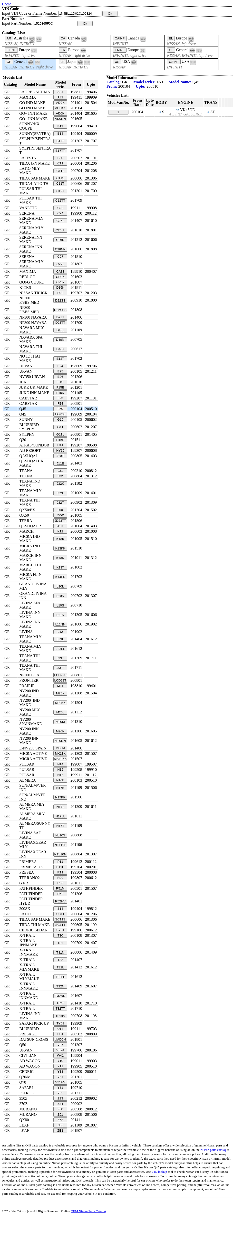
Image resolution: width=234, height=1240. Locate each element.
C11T (60, 183)
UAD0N (60, 1039)
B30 (60, 158)
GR (9, 62)
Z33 (60, 1098)
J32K (60, 483)
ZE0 (60, 1125)
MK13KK (60, 759)
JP (63, 62)
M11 (60, 686)
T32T (60, 1003)
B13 (60, 126)
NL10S (60, 835)
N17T (60, 826)
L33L (60, 639)
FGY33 (60, 414)
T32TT (60, 1008)
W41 (60, 1055)
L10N (60, 596)
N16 (60, 775)
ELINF (11, 50)
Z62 (60, 1120)
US (117, 62)
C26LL (60, 230)
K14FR (60, 577)
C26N (60, 240)
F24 (60, 403)
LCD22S (60, 675)
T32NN (60, 996)
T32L (60, 967)
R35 (60, 883)
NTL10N (60, 854)
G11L (60, 434)
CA (63, 38)
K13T (60, 567)
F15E (60, 387)
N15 (60, 769)
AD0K (60, 102)
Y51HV (60, 1082)
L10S (60, 605)
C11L (60, 171)
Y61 (60, 1087)
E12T (60, 358)
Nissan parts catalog (213, 1150)
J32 (60, 476)
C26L (60, 221)
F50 (60, 409)
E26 (60, 377)
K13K (60, 539)
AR (9, 38)
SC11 (60, 914)
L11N (60, 615)
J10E (60, 456)
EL (171, 38)
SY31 (60, 930)
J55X (60, 515)
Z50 (60, 1109)
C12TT (60, 200)
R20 (60, 878)
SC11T (60, 925)
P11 (60, 861)
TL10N (60, 1016)
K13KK (60, 548)
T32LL (60, 977)
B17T (60, 141)
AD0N (60, 113)
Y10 (60, 1061)
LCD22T (60, 680)
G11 (60, 427)
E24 (60, 366)
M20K (60, 693)
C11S (60, 178)
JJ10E (60, 526)
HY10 (60, 450)
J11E (60, 463)
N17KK (60, 797)
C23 (60, 208)
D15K (60, 287)
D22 (60, 293)
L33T (60, 658)
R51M (60, 888)
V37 (60, 1045)
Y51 (60, 1077)
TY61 (60, 1023)
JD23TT (60, 520)
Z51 (60, 1114)
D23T (60, 317)
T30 (60, 935)
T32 (60, 960)
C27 (60, 256)
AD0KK (60, 108)
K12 (60, 531)
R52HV (60, 901)
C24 (60, 213)
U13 (60, 1029)
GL (171, 50)
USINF (174, 62)
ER (63, 50)
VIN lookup (159, 1172)
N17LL (60, 816)
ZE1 (60, 1130)
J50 (60, 510)
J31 (60, 471)
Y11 (60, 1066)
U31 (60, 1034)
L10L (60, 586)
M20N (60, 731)
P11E (60, 867)
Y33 (60, 1071)
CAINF (120, 38)
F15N (60, 393)
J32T (60, 502)
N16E (60, 780)
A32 (60, 97)
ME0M (60, 748)
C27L (60, 264)
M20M (60, 722)
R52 (60, 894)
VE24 (60, 1050)
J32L (60, 493)
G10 (60, 419)
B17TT (60, 150)
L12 (60, 632)
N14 (60, 764)
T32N (60, 986)
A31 (60, 92)
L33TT (60, 668)
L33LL (60, 649)
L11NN (60, 624)
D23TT (60, 322)
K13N (60, 558)
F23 (60, 398)
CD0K (60, 277)
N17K (60, 788)
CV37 (60, 282)
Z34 (60, 1104)
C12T (60, 191)
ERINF (120, 50)
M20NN (60, 741)
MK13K (60, 753)
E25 (60, 371)
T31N (60, 952)
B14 (60, 133)
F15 (60, 382)
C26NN (60, 249)
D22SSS (60, 310)
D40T (60, 349)
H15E (60, 440)
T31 (60, 943)
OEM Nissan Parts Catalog (88, 1211)
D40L (60, 330)
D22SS (60, 300)
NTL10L (60, 845)
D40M (60, 339)
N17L (60, 807)
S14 (60, 908)
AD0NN (60, 119)
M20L (60, 712)
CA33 (60, 271)
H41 (60, 445)
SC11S (60, 919)
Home (6, 4)
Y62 (60, 1093)
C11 (60, 163)
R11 (60, 872)
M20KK (60, 703)
